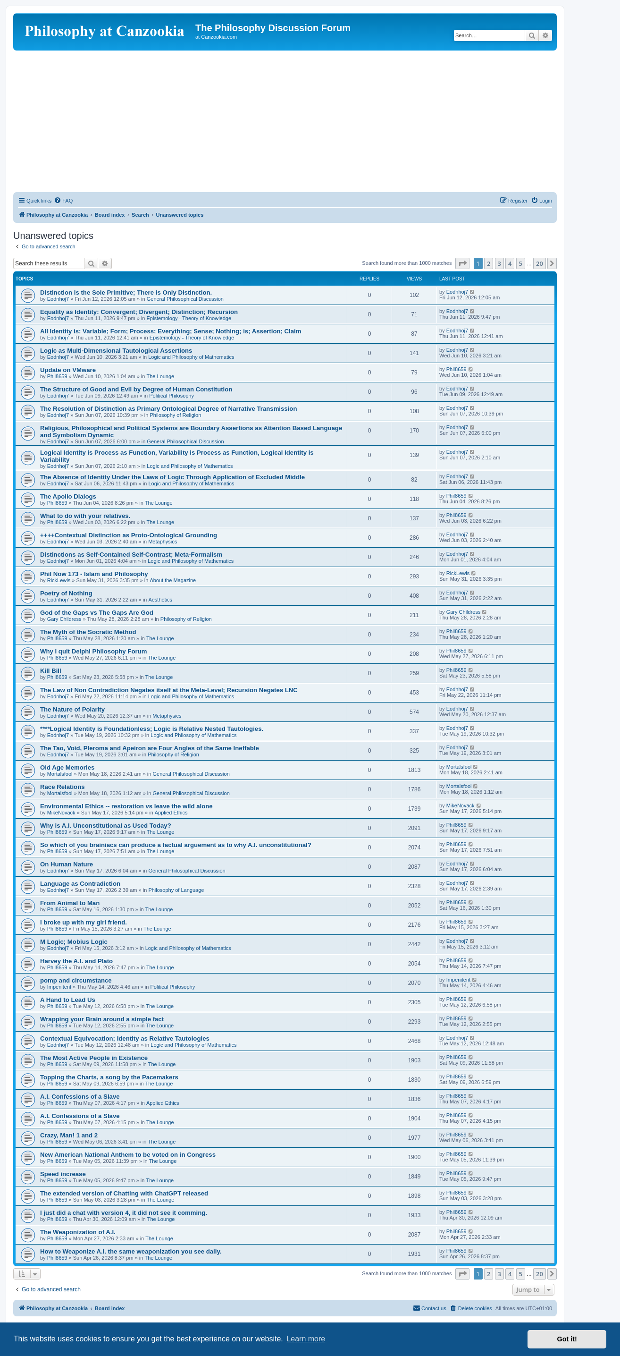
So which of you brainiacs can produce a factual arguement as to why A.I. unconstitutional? (175, 844)
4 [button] (509, 263)
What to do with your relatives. (85, 515)
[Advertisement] (285, 121)
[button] (462, 263)
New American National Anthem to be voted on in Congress (128, 1154)
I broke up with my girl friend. (83, 922)
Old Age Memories (67, 767)
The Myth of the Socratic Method (88, 632)
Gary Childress (64, 619)
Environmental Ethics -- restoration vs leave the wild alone (126, 806)
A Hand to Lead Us (67, 999)
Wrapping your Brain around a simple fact (102, 1019)
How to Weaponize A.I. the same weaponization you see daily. (130, 1251)
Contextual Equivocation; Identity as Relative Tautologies (124, 1038)
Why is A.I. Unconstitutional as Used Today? (105, 825)
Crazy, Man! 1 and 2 (69, 1135)
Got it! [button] (567, 1339)
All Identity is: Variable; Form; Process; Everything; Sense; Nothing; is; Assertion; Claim (171, 331)
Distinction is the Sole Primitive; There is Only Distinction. (126, 292)
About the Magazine (173, 580)
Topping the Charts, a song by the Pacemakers (109, 1077)
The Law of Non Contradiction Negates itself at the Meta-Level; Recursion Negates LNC (169, 690)
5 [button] (520, 263)
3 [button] (499, 263)
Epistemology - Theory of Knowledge (189, 318)
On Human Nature (66, 864)
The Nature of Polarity (72, 709)
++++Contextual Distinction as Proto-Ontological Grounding (128, 535)
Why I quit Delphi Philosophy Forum (93, 651)
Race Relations (62, 786)
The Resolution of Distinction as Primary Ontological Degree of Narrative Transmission (168, 408)
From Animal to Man (70, 903)
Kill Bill (50, 670)
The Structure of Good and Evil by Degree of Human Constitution (136, 389)
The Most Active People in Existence (94, 1057)
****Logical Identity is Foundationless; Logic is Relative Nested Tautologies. (151, 728)
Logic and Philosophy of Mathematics (191, 357)
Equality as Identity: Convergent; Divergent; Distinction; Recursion (139, 311)
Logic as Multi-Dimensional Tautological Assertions (116, 350)
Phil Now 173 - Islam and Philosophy (94, 573)
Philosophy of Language (176, 890)
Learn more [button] (305, 1339)
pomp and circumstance (76, 980)
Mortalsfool (60, 774)
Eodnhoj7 (58, 299)
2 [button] (488, 263)
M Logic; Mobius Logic (74, 941)
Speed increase (63, 1174)
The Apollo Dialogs (68, 496)
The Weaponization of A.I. (78, 1232)
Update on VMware (68, 369)
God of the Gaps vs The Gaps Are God (96, 612)
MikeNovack (61, 812)
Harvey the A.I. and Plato (76, 961)
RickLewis (59, 580)
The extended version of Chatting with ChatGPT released (124, 1193)
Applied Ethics (171, 812)
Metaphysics (162, 541)
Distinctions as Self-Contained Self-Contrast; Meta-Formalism (131, 554)
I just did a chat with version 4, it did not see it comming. (123, 1212)
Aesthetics (160, 599)
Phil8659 (57, 376)
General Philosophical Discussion (185, 299)
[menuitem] (63, 200)
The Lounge (161, 376)
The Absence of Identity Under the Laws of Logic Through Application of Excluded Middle (172, 477)
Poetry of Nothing (66, 593)
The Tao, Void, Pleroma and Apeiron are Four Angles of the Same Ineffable (149, 748)
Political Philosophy (171, 395)
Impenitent (59, 987)
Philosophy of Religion (175, 415)
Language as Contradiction (80, 883)
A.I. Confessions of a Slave (80, 1096)
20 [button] (539, 263)
